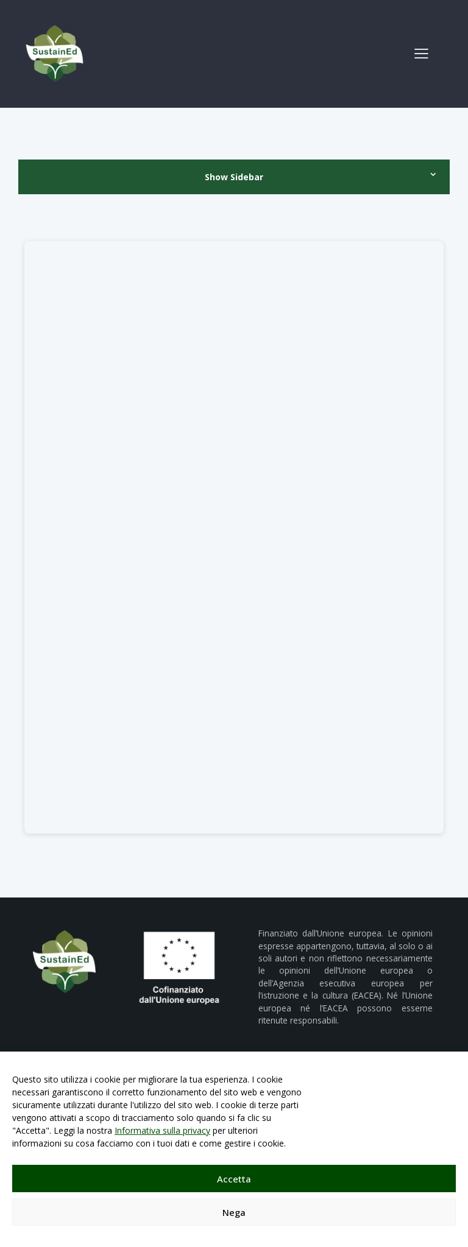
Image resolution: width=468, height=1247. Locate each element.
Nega (234, 1212)
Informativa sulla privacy (162, 1130)
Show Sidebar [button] (234, 177)
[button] (421, 52)
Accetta (234, 1179)
